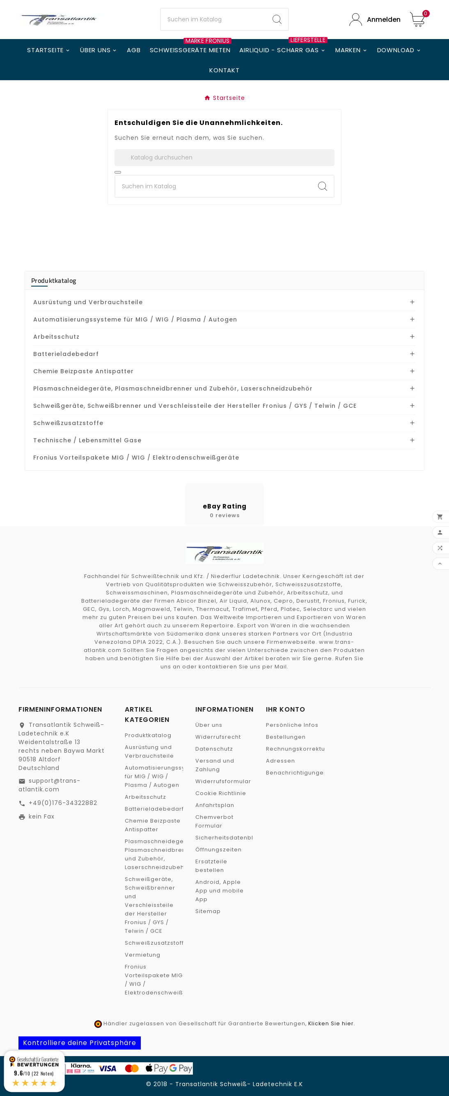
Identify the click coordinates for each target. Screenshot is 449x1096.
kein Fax (42, 816)
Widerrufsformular (223, 781)
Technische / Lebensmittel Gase (87, 440)
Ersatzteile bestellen (211, 866)
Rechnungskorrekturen (300, 749)
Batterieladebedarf (66, 354)
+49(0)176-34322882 (63, 803)
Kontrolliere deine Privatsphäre (79, 1042)
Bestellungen (286, 737)
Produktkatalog (53, 280)
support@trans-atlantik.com (49, 785)
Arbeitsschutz (56, 337)
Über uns (208, 725)
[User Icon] (373, 19)
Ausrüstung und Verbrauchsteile (88, 302)
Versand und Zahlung (214, 765)
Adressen (280, 761)
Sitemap (208, 911)
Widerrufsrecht (218, 737)
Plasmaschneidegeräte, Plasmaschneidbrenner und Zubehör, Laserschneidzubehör (173, 388)
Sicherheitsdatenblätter (231, 838)
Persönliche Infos (292, 725)
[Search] (277, 19)
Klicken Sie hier (331, 1023)
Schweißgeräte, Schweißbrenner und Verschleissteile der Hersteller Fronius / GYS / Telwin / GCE (195, 406)
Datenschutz (214, 749)
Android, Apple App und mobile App (219, 890)
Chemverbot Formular (214, 821)
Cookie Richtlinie (220, 793)
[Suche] (224, 157)
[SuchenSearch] (213, 19)
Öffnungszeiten (218, 849)
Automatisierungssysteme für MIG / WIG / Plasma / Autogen (135, 319)
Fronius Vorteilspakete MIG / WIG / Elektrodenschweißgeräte (136, 457)
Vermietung (142, 955)
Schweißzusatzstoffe (68, 423)
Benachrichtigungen (297, 773)
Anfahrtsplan (214, 805)
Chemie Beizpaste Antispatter (83, 371)
